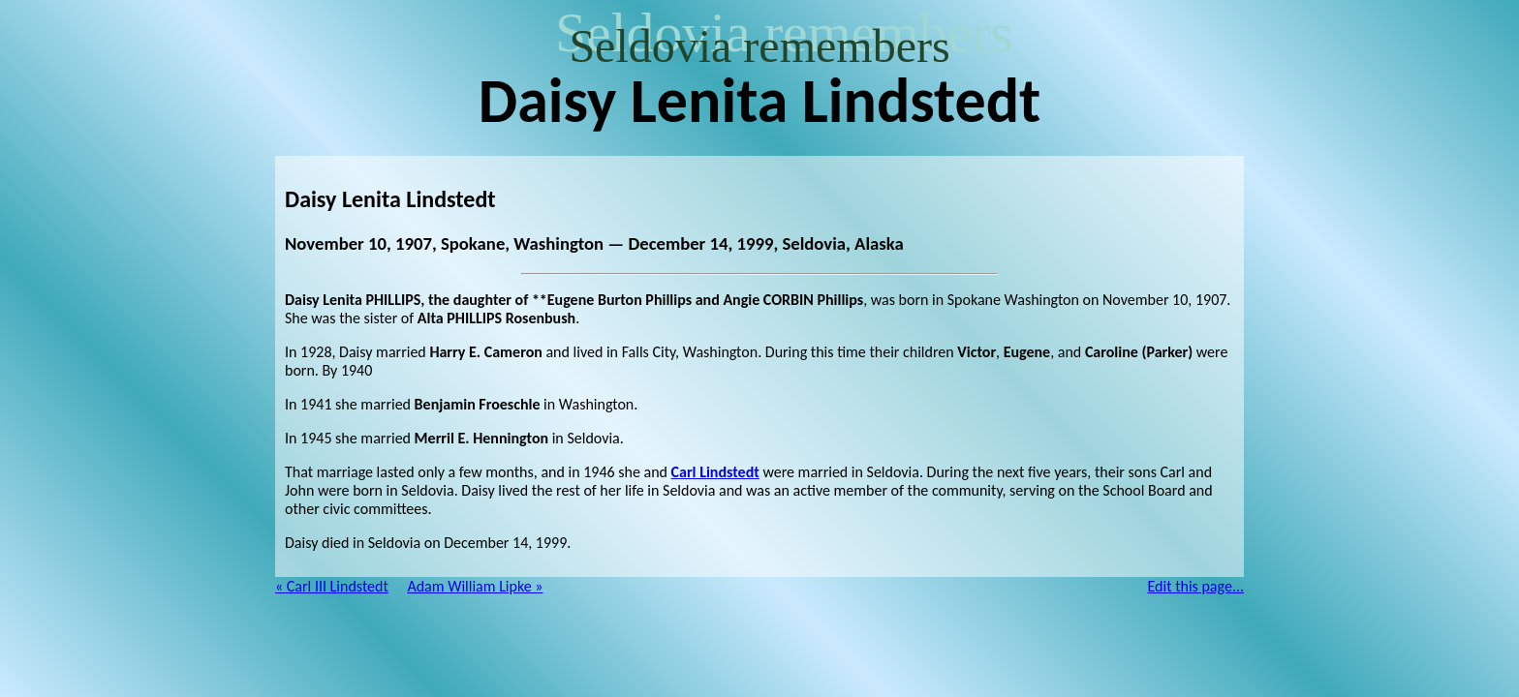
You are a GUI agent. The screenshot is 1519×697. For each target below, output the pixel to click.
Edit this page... (1196, 586)
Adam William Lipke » (474, 586)
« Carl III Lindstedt (331, 586)
